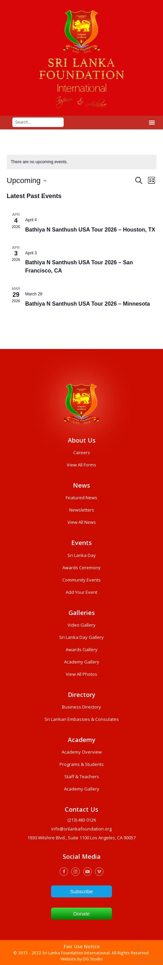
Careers (81, 452)
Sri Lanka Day (81, 555)
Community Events (81, 580)
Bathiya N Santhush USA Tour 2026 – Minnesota (87, 304)
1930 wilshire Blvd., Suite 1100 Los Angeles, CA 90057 (81, 838)
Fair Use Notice (82, 946)
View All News (81, 522)
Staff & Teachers (81, 776)
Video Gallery (81, 625)
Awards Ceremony (81, 567)
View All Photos (81, 674)
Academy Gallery (81, 662)
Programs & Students (82, 764)
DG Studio (93, 959)
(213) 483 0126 (81, 820)
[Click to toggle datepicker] (27, 180)
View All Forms (81, 465)
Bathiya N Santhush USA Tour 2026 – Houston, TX (90, 230)
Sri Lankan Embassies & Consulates (82, 719)
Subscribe (81, 891)
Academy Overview (82, 752)
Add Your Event (81, 592)
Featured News (81, 497)
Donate (81, 914)
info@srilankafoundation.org (81, 829)
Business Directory (81, 707)
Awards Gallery (82, 649)
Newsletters (81, 510)
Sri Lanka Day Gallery (81, 637)
